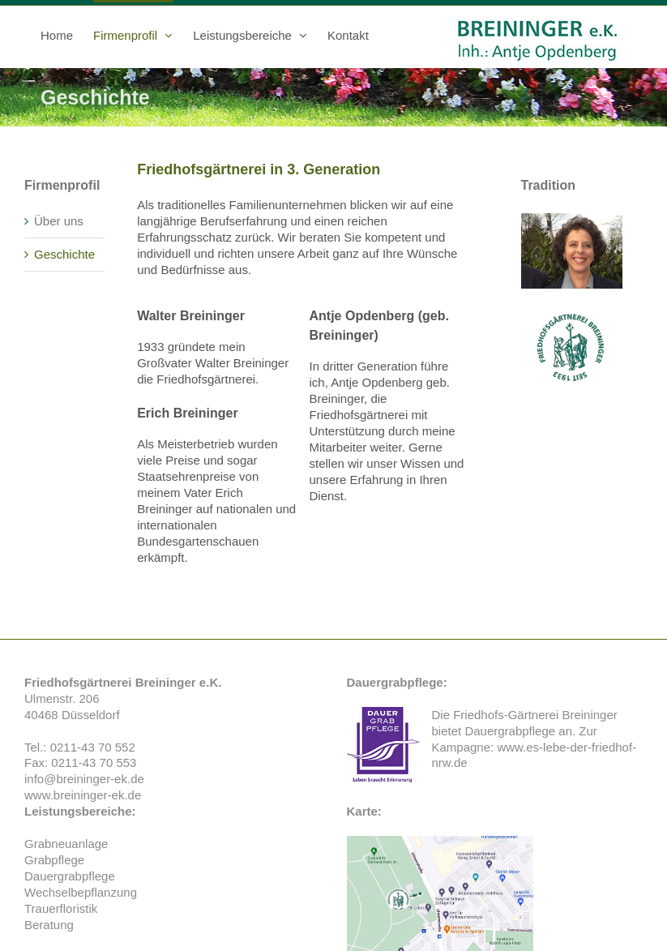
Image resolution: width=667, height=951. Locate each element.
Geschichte (64, 254)
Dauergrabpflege (509, 731)
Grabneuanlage (66, 843)
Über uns (58, 221)
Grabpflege (54, 860)
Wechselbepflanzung (80, 892)
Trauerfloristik (60, 908)
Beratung (49, 925)
